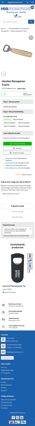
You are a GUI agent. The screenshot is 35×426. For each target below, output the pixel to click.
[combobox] (14, 22)
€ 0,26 (7, 289)
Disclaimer (4, 408)
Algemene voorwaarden (8, 400)
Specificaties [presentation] (17, 217)
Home (3, 28)
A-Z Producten (5, 373)
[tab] (17, 206)
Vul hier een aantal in (10, 107)
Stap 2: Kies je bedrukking (13, 111)
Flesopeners (5, 31)
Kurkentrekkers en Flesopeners (19, 28)
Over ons (3, 367)
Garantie (3, 388)
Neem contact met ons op (10, 194)
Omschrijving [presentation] (17, 211)
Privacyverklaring (6, 405)
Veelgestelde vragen (7, 370)
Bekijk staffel (21, 88)
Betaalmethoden (6, 385)
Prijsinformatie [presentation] (17, 206)
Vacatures (4, 390)
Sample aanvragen (18, 153)
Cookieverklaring (6, 402)
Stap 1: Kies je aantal (11, 102)
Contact (3, 382)
